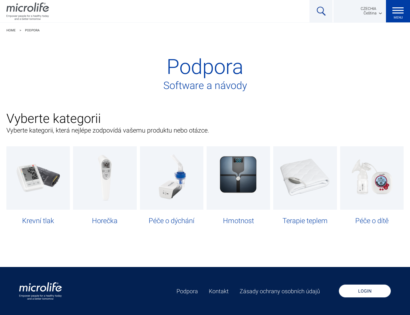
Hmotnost (238, 221)
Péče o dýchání (171, 221)
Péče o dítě (372, 221)
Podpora (32, 30)
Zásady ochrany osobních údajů (280, 291)
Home (11, 30)
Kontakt (219, 291)
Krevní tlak (38, 221)
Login (365, 291)
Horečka (105, 221)
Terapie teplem (305, 221)
